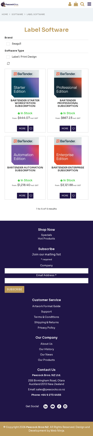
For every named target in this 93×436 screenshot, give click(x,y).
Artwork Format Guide (46, 306)
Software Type (14, 50)
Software (17, 14)
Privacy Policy (46, 327)
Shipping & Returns (46, 322)
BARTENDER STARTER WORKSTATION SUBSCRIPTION (25, 103)
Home (5, 14)
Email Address (46, 275)
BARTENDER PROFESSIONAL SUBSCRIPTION (67, 103)
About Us (46, 343)
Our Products (46, 360)
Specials (46, 235)
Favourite (30, 128)
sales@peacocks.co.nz (50, 389)
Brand (8, 37)
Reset (47, 63)
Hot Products (46, 238)
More (22, 128)
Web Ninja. (58, 430)
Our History (46, 349)
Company (46, 265)
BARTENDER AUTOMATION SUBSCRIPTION (25, 169)
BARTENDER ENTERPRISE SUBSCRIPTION (68, 169)
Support (46, 311)
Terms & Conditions (46, 317)
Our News (46, 354)
